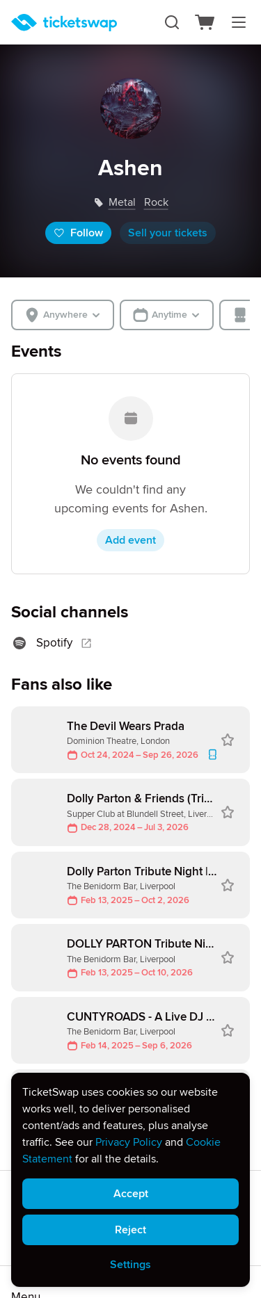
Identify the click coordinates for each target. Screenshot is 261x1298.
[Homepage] (64, 22)
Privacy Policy (128, 1142)
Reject (130, 1230)
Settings (130, 1265)
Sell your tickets (167, 233)
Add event (130, 540)
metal (122, 202)
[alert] (130, 1180)
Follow (78, 233)
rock (156, 202)
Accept (130, 1194)
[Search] (172, 22)
